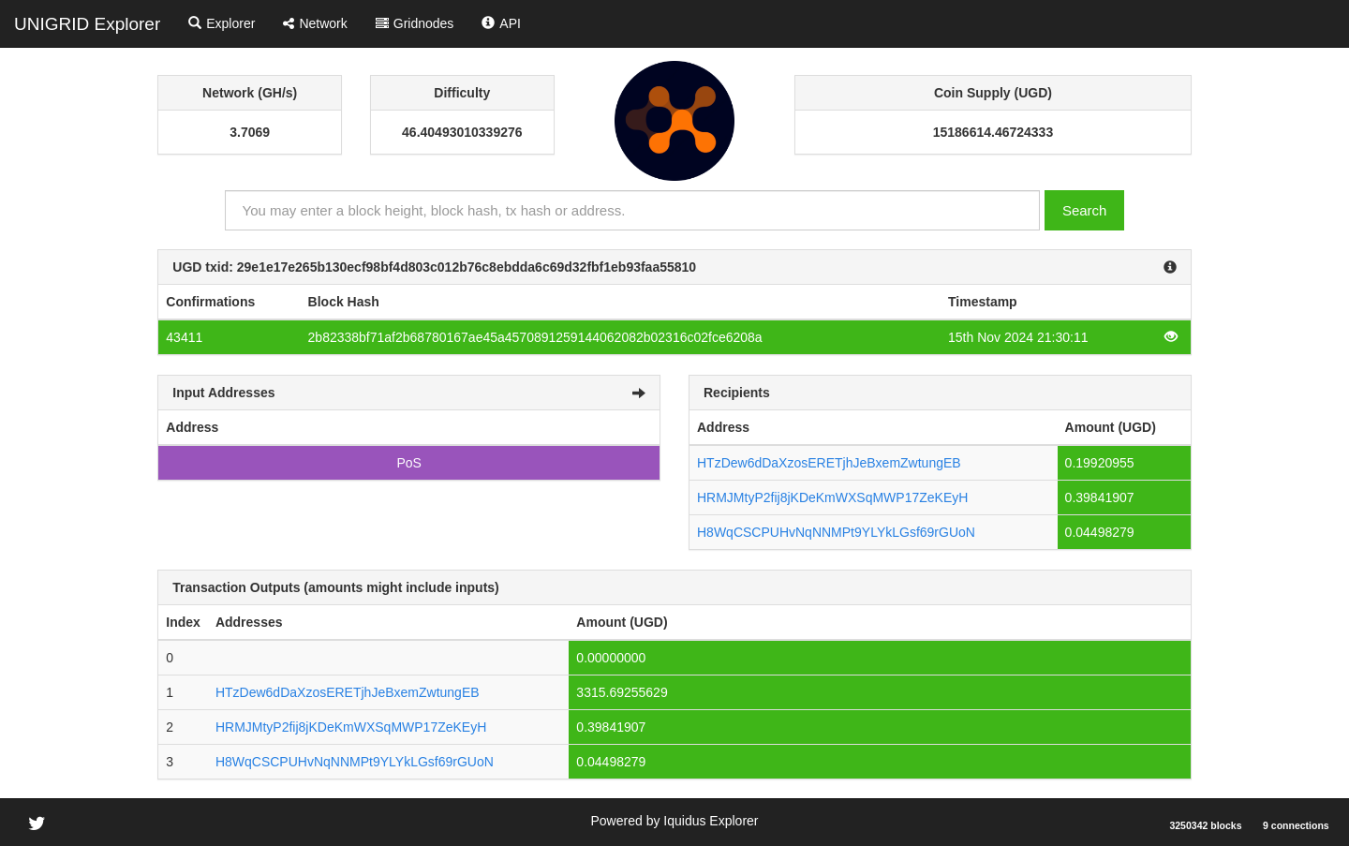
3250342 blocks (1205, 825)
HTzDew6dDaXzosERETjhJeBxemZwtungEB (829, 462)
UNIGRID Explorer (87, 24)
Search (1084, 210)
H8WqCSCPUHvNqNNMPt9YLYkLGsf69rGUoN (836, 532)
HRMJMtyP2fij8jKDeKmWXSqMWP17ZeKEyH (832, 497)
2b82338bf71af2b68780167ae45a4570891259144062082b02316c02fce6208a (535, 337)
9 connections (1296, 825)
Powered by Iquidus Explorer (675, 820)
